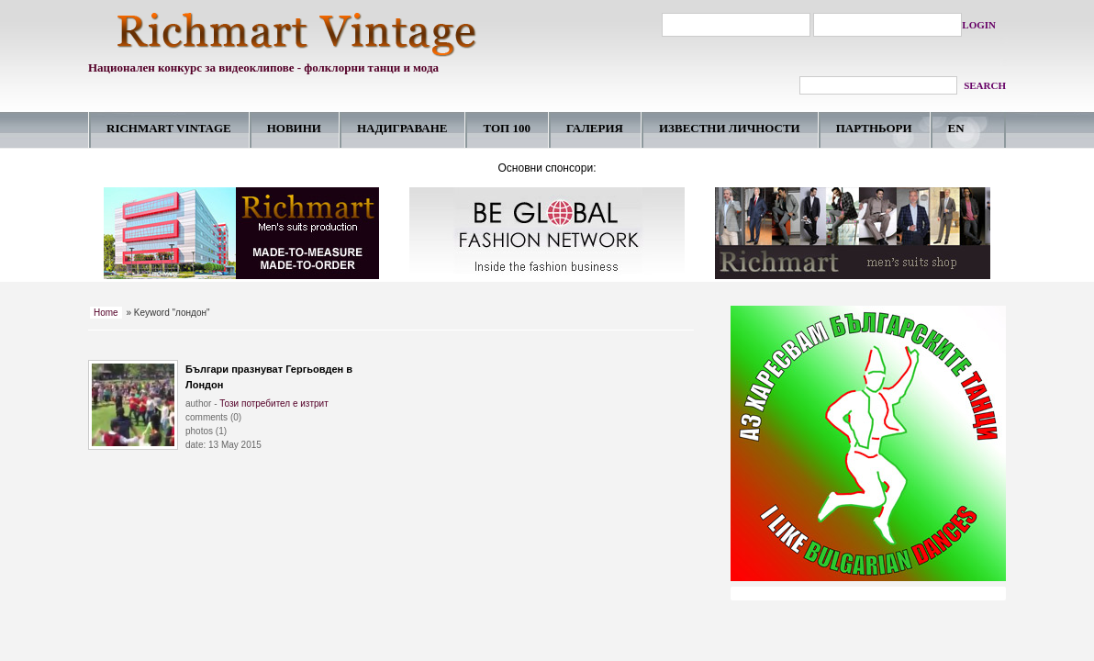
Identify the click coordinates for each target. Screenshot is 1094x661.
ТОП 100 (506, 128)
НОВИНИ (294, 128)
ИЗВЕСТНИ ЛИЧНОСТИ (729, 128)
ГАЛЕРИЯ (594, 128)
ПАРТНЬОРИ (874, 128)
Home (106, 313)
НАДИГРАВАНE (402, 128)
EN (956, 128)
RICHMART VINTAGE (168, 128)
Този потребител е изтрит (274, 403)
